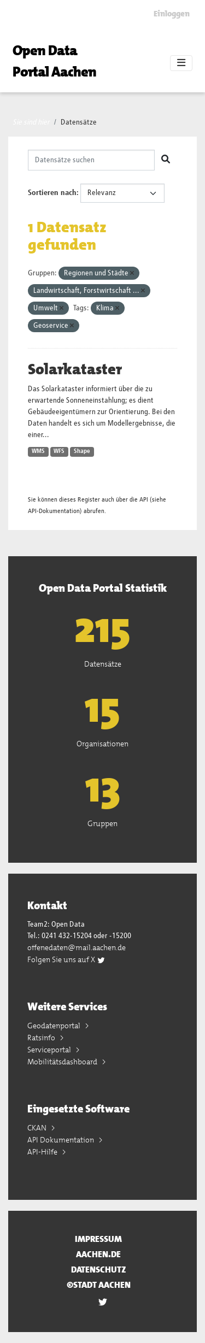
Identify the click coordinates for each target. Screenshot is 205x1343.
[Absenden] (165, 160)
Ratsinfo (42, 1037)
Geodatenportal (54, 1025)
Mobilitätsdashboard (63, 1062)
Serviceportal (50, 1050)
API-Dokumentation (54, 511)
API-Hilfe (43, 1152)
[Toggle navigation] (181, 63)
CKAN (37, 1128)
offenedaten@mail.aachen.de (76, 947)
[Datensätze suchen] (91, 160)
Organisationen (102, 744)
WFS (59, 451)
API (143, 499)
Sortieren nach (52, 193)
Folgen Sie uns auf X (66, 959)
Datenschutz (98, 1269)
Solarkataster (75, 369)
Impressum (98, 1239)
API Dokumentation (61, 1140)
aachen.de (98, 1254)
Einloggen (172, 13)
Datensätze (79, 122)
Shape (82, 451)
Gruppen (102, 823)
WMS (38, 451)
